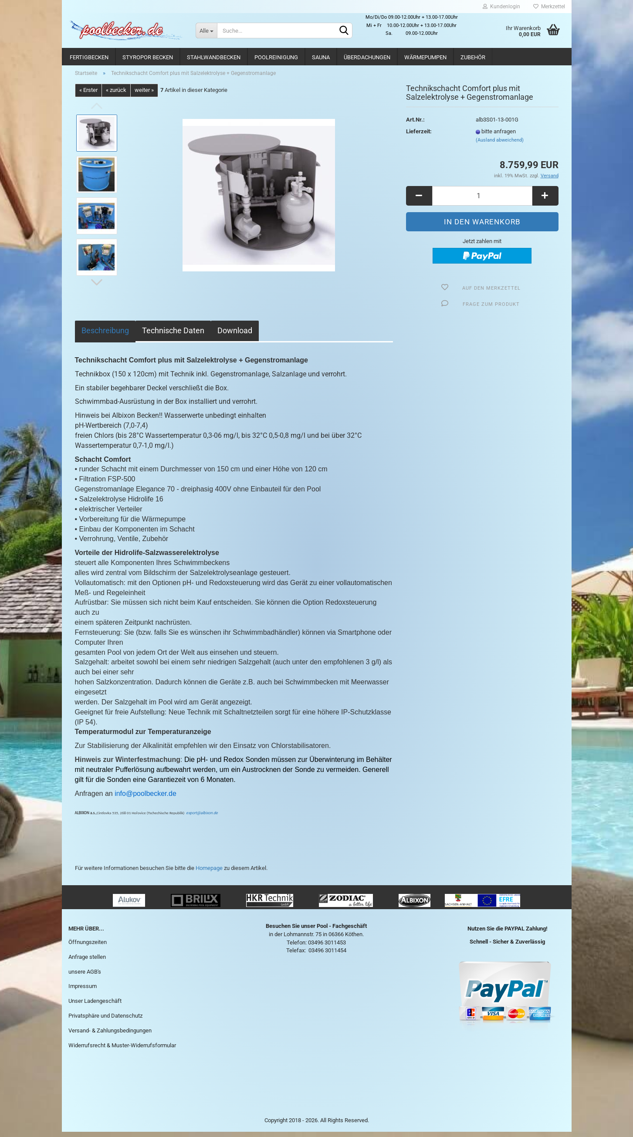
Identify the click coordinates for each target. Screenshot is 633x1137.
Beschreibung (105, 335)
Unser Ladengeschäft (95, 1006)
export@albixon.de (202, 818)
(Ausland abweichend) (500, 145)
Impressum (82, 991)
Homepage (209, 873)
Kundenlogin (501, 6)
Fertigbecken (89, 57)
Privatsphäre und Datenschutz (105, 1020)
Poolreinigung (276, 57)
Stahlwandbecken (213, 57)
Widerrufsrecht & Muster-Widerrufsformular (122, 1050)
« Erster (88, 95)
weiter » (144, 95)
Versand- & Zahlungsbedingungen (110, 1035)
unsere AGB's (84, 976)
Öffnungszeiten (87, 947)
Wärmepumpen (425, 57)
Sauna (321, 57)
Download (234, 335)
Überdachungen (367, 57)
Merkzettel (549, 6)
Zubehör (472, 57)
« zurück (116, 95)
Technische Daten (173, 335)
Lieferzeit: (419, 136)
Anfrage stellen (87, 961)
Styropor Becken (147, 57)
